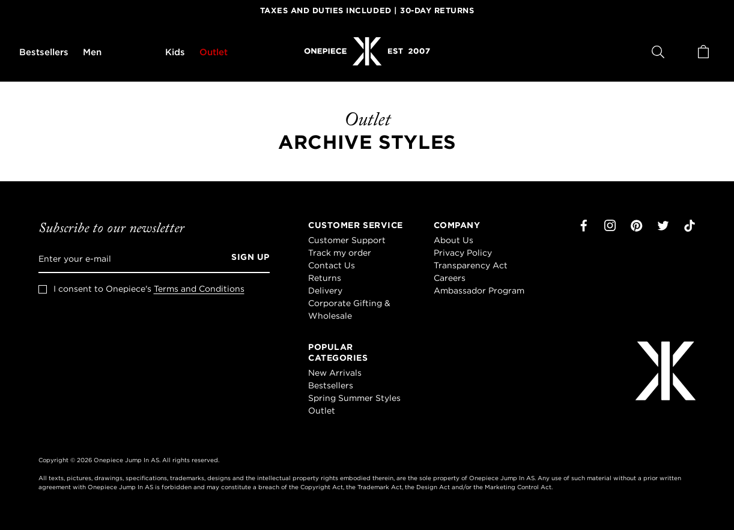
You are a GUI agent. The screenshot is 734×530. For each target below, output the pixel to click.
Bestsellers (43, 52)
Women (133, 52)
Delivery (325, 290)
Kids (175, 52)
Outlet (213, 52)
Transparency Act (471, 265)
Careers (450, 278)
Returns (324, 278)
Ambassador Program (479, 290)
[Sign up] (246, 258)
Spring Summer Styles (354, 398)
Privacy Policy (463, 252)
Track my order (339, 252)
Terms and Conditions (199, 288)
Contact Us (331, 265)
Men (92, 52)
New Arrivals (335, 372)
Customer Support (347, 240)
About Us (453, 240)
